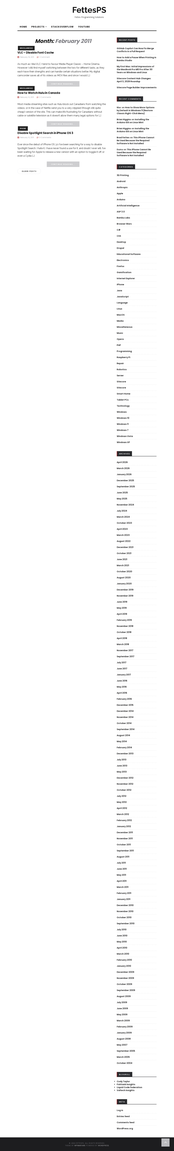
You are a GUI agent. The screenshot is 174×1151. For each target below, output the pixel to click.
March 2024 (123, 516)
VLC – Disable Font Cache (35, 53)
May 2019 (122, 607)
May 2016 (122, 686)
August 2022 (123, 541)
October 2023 (124, 522)
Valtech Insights (125, 1090)
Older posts (29, 171)
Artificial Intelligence (128, 205)
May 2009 (122, 1014)
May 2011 (121, 874)
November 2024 (125, 504)
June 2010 (122, 935)
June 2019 (122, 601)
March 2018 (123, 644)
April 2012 (122, 808)
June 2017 (122, 668)
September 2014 (125, 729)
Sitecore (121, 381)
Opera (120, 339)
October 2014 (124, 723)
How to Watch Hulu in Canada (38, 93)
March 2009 (123, 1020)
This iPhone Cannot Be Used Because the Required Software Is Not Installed (135, 140)
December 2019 (125, 589)
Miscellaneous (26, 48)
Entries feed (123, 1116)
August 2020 (124, 577)
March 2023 (123, 535)
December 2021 (125, 547)
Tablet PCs (123, 399)
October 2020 (124, 571)
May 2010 (122, 941)
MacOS (121, 314)
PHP (119, 345)
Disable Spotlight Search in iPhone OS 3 (45, 133)
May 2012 (122, 802)
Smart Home (123, 393)
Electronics (123, 260)
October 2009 (124, 984)
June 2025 (122, 492)
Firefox (120, 266)
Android (121, 181)
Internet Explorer (126, 278)
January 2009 (124, 1032)
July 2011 (121, 862)
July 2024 (122, 510)
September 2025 (126, 486)
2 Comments (45, 97)
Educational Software (129, 254)
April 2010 (122, 947)
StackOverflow (62, 26)
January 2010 (124, 965)
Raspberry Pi (123, 357)
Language (122, 302)
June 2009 (122, 1008)
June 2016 (122, 680)
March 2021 (123, 565)
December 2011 (125, 832)
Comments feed (125, 1122)
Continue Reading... (63, 84)
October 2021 (124, 553)
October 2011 (124, 844)
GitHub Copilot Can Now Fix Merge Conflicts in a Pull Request (135, 50)
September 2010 (125, 923)
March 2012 (123, 814)
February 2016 (124, 698)
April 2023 (122, 529)
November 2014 (125, 717)
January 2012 (124, 826)
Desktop (121, 242)
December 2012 (125, 777)
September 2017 (125, 656)
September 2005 (126, 1050)
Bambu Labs (123, 217)
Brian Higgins (124, 119)
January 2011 (123, 899)
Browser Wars (124, 223)
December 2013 (125, 753)
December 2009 (125, 972)
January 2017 (124, 674)
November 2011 (125, 838)
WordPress (103, 1145)
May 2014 (122, 741)
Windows (122, 411)
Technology (123, 405)
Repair (120, 363)
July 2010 (122, 929)
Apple (120, 193)
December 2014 (125, 711)
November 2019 (125, 595)
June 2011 (122, 868)
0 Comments (45, 137)
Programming (124, 351)
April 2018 (122, 638)
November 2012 (125, 783)
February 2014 (124, 747)
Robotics (122, 369)
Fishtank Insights (126, 1084)
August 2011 (123, 856)
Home (23, 26)
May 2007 (122, 1044)
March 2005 (123, 1057)
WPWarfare (79, 1145)
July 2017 (121, 662)
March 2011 (122, 887)
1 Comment (44, 57)
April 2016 (122, 692)
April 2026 (122, 462)
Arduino (121, 199)
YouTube (84, 26)
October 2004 (124, 1063)
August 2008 (124, 1038)
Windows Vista (125, 436)
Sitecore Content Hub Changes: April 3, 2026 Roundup (134, 80)
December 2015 (125, 705)
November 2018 (125, 626)
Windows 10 (123, 418)
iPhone (23, 128)
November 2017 (125, 650)
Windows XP (123, 442)
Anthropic (122, 187)
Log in (120, 1110)
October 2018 (124, 632)
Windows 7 (122, 430)
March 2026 (123, 468)
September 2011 (125, 850)
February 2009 (125, 1026)
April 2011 (122, 881)
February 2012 (124, 820)
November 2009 (125, 978)
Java (119, 290)
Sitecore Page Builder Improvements (137, 87)
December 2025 (125, 480)
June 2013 (122, 765)
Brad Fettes (123, 137)
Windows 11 (123, 424)
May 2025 (122, 498)
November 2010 (125, 911)
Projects (39, 26)
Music (120, 333)
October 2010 (124, 917)
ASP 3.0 (121, 211)
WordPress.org (125, 1128)
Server (120, 375)
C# (118, 229)
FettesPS (89, 10)
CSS (119, 235)
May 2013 (122, 771)
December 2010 (125, 905)
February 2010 (124, 959)
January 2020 (124, 583)
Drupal (120, 248)
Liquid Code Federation (129, 1087)
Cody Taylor (123, 1081)
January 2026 (124, 474)
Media (120, 320)
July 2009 (122, 1002)
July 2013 (121, 759)
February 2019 (124, 620)
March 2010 (123, 953)
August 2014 (123, 735)
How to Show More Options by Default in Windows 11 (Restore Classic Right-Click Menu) (135, 110)
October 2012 (124, 790)
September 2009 (126, 990)
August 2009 (124, 996)
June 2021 (122, 559)
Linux (119, 308)
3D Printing (123, 175)
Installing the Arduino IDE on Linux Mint (133, 121)
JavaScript (123, 296)
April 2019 (122, 614)
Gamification (124, 272)
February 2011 (124, 893)
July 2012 (121, 796)
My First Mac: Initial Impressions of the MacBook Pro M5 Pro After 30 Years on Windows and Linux (135, 69)
